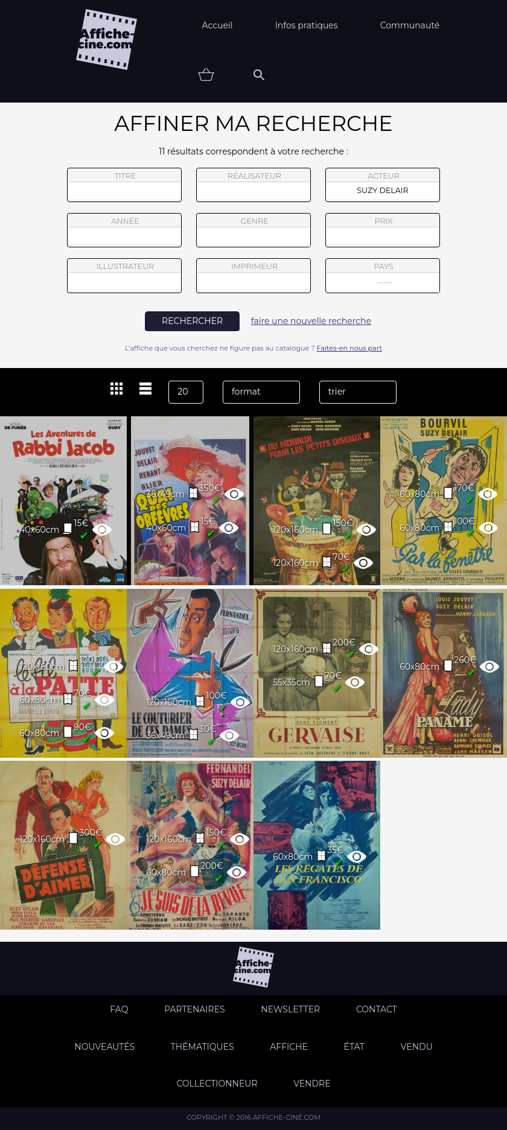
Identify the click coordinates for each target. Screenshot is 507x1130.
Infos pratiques (306, 25)
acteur (382, 185)
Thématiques (202, 1046)
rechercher (192, 321)
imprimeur (253, 276)
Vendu (417, 1046)
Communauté (410, 25)
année (124, 230)
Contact (376, 1009)
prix (382, 230)
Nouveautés (104, 1046)
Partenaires (194, 1009)
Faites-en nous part (349, 348)
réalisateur (253, 185)
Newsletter (290, 1009)
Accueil (217, 25)
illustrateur (124, 276)
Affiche (289, 1046)
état (354, 1046)
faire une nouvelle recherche (311, 321)
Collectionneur (216, 1083)
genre (254, 232)
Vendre (311, 1083)
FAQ (119, 1009)
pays (383, 277)
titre (124, 185)
